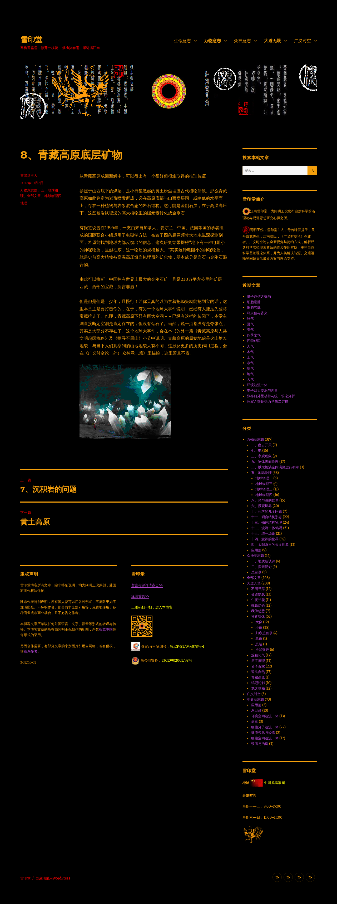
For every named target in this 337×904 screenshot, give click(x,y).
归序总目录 (263, 633)
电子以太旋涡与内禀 (262, 390)
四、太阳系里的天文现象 (270, 544)
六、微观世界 (261, 506)
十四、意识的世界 (265, 539)
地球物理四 (52, 196)
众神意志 (242, 40)
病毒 (254, 721)
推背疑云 (262, 649)
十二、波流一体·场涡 (266, 528)
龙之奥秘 (258, 688)
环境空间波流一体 (265, 716)
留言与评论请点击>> (147, 585)
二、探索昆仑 (261, 566)
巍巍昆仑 (258, 605)
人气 (250, 346)
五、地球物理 (261, 472)
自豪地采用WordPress (53, 878)
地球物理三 (263, 484)
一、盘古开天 (261, 445)
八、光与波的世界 (265, 500)
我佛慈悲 (258, 611)
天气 (250, 379)
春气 (250, 329)
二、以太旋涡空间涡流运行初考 (275, 467)
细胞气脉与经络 (263, 732)
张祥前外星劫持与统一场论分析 (271, 396)
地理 (23, 203)
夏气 (250, 324)
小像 (258, 627)
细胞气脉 (254, 307)
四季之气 (254, 335)
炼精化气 (258, 655)
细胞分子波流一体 (265, 727)
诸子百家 (258, 666)
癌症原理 (258, 661)
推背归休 (258, 616)
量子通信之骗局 (259, 296)
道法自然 (258, 672)
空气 (250, 368)
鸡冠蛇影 (258, 683)
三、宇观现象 (261, 456)
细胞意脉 (254, 302)
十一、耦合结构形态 (266, 517)
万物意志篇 (28, 190)
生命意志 (182, 40)
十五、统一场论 (263, 533)
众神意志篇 (255, 555)
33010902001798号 (176, 660)
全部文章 (34, 196)
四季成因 (254, 340)
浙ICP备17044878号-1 (187, 646)
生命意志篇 (255, 699)
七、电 (256, 450)
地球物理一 (263, 478)
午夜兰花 (258, 600)
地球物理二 (263, 489)
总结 (258, 644)
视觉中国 (106, 629)
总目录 (256, 572)
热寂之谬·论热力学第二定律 (267, 401)
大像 (258, 622)
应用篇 (256, 550)
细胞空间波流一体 (265, 738)
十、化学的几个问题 (266, 511)
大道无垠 (272, 40)
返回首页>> (140, 596)
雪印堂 (31, 39)
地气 (250, 374)
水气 (250, 363)
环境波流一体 (257, 385)
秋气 (250, 318)
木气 (250, 352)
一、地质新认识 (263, 561)
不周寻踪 (258, 589)
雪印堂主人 (28, 175)
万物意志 (212, 40)
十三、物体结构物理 (266, 522)
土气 (250, 357)
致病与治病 (259, 743)
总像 (258, 638)
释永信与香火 (257, 313)
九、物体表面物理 (265, 461)
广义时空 (302, 40)
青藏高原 (258, 677)
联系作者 (30, 651)
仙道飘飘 (258, 594)
